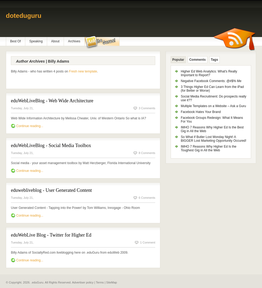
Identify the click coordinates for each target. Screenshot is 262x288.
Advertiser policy (82, 282)
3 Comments (147, 108)
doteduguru (23, 15)
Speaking (36, 41)
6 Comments (147, 197)
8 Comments (147, 153)
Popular (178, 60)
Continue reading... (29, 126)
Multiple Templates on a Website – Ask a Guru (213, 106)
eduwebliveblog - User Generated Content (51, 190)
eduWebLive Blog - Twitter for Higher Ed (51, 235)
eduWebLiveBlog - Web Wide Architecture (52, 100)
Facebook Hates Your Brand (201, 112)
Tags (214, 60)
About (55, 41)
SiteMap (111, 282)
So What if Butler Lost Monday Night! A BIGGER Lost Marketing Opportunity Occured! (213, 139)
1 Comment (147, 242)
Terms (100, 282)
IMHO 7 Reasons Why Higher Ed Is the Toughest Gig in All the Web (208, 148)
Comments (197, 60)
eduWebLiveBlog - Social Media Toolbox (51, 145)
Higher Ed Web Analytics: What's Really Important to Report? (209, 73)
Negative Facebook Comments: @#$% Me (211, 81)
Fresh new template (83, 71)
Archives (74, 41)
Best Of (15, 41)
